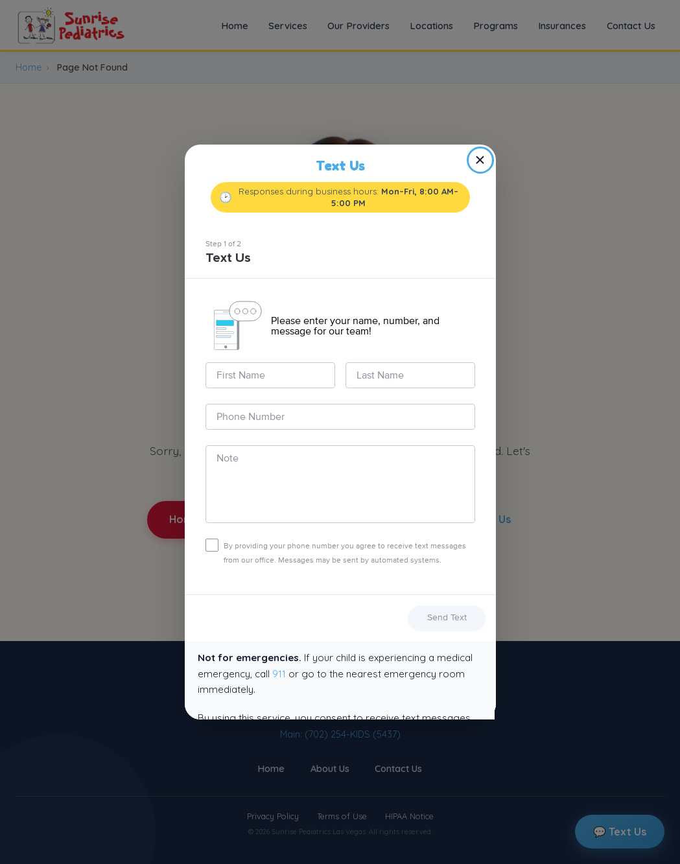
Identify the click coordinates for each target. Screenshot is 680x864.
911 (279, 674)
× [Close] (480, 160)
